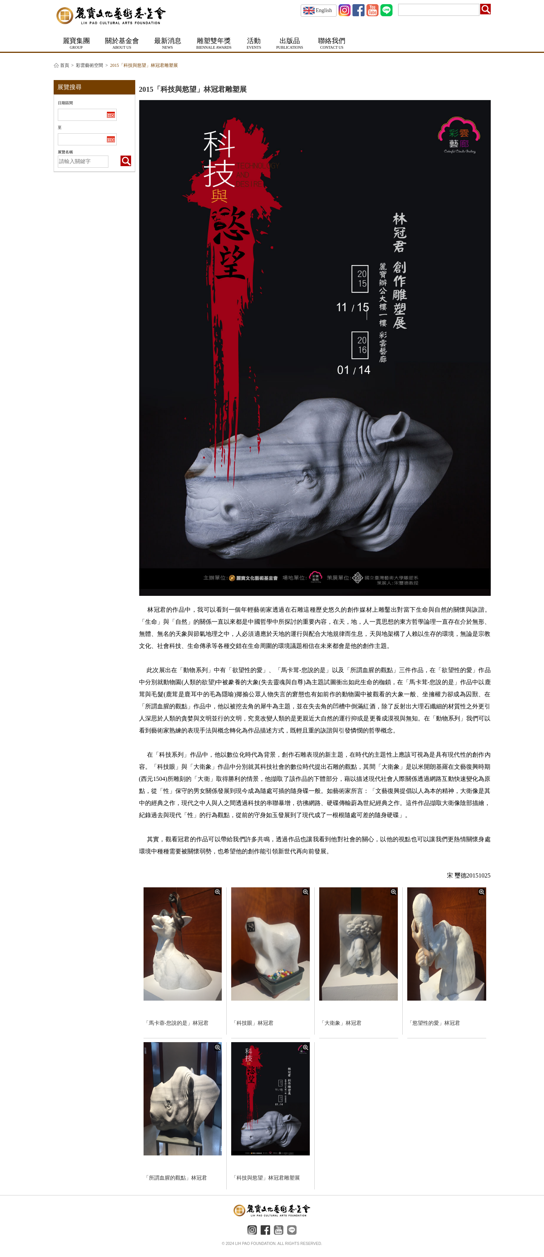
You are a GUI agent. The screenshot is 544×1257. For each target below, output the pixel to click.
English (317, 10)
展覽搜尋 (69, 87)
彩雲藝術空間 (89, 65)
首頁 (64, 65)
